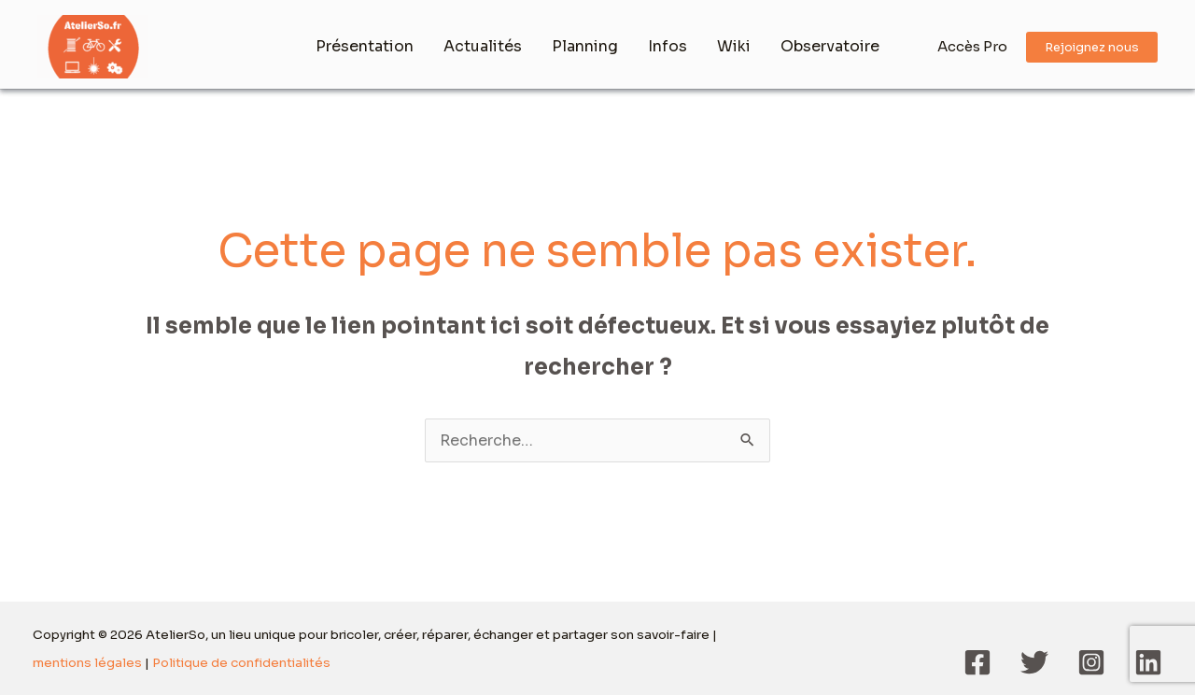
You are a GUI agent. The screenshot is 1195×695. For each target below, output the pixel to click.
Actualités (482, 46)
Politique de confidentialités (241, 663)
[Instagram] (1091, 662)
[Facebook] (977, 662)
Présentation (365, 46)
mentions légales (87, 663)
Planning (585, 46)
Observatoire (829, 46)
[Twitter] (1034, 662)
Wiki (734, 46)
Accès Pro (972, 46)
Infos (667, 46)
